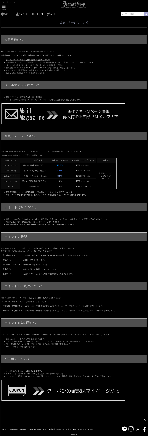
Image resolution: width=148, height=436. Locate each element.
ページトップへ (145, 420)
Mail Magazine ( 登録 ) (18, 429)
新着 (4, 14)
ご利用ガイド (37, 14)
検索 (146, 14)
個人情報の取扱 (80, 429)
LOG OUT (93, 429)
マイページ (22, 14)
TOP (5, 429)
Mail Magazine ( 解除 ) (38, 429)
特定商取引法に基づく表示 (60, 429)
